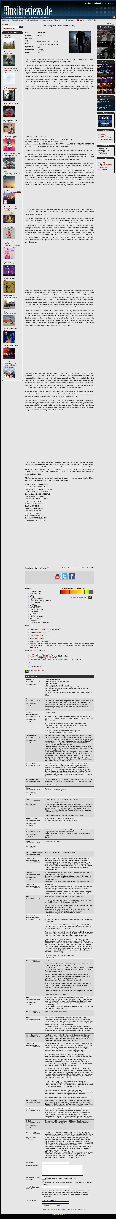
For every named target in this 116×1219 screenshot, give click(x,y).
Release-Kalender (33, 20)
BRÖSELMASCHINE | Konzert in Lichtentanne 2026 (104, 66)
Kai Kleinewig (54, 629)
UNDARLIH (100, 36)
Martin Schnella (40, 629)
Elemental (7, 37)
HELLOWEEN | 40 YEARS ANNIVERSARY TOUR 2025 (105, 77)
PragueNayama (9, 157)
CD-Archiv (80, 20)
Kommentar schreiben (78, 597)
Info (47, 568)
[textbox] (10, 27)
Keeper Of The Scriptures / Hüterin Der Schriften (47, 659)
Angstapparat (8, 138)
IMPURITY (100, 54)
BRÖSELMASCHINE (103, 30)
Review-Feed (105, 134)
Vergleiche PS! (42, 632)
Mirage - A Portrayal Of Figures (41, 656)
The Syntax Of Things (11, 297)
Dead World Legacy (10, 89)
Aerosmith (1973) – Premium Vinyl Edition (11, 364)
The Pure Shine (35, 658)
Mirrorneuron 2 (8, 264)
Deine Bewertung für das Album (33, 1178)
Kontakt (108, 23)
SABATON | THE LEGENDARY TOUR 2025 (104, 71)
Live (50, 20)
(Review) (59, 25)
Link (38, 52)
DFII (4, 280)
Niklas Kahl (44, 641)
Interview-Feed (105, 138)
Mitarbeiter (104, 168)
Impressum (104, 169)
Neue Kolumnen (106, 97)
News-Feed (104, 136)
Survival (6, 347)
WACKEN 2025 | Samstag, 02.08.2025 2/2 (105, 84)
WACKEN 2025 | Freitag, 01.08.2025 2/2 (104, 90)
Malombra (7, 105)
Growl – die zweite (9, 314)
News (44, 20)
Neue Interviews (106, 27)
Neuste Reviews (17, 20)
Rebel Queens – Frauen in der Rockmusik (11, 246)
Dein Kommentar (32, 1166)
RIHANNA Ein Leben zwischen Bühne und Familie (103, 101)
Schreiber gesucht (106, 164)
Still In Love (7, 122)
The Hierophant (8, 227)
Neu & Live (106, 62)
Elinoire (32, 654)
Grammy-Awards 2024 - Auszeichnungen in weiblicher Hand (104, 107)
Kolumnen (69, 20)
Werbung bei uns (106, 166)
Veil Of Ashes (8, 54)
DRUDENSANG (101, 42)
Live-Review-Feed (106, 140)
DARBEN (100, 48)
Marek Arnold (39, 638)
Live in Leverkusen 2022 (12, 192)
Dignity (5, 330)
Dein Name (30, 1163)
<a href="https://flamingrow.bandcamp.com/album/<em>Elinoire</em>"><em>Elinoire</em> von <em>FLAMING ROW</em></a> (59, 197)
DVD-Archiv (92, 20)
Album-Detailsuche (8, 29)
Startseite (5, 20)
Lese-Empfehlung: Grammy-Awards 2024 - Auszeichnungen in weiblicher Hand (25, 17)
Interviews (58, 20)
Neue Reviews (12, 32)
